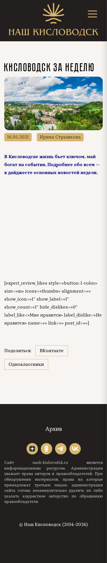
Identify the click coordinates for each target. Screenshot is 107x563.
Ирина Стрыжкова (60, 137)
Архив (53, 429)
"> (32, 448)
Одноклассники (26, 364)
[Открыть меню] (92, 14)
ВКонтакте (52, 351)
